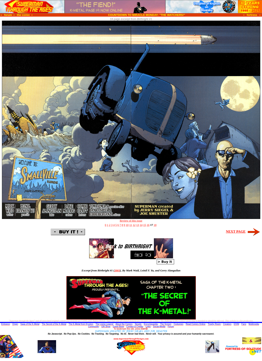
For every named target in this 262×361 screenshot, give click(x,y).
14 (141, 224)
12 (134, 224)
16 (148, 224)
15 (144, 224)
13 (137, 224)
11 (130, 224)
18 (155, 224)
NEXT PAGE (235, 231)
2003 (117, 270)
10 (127, 224)
